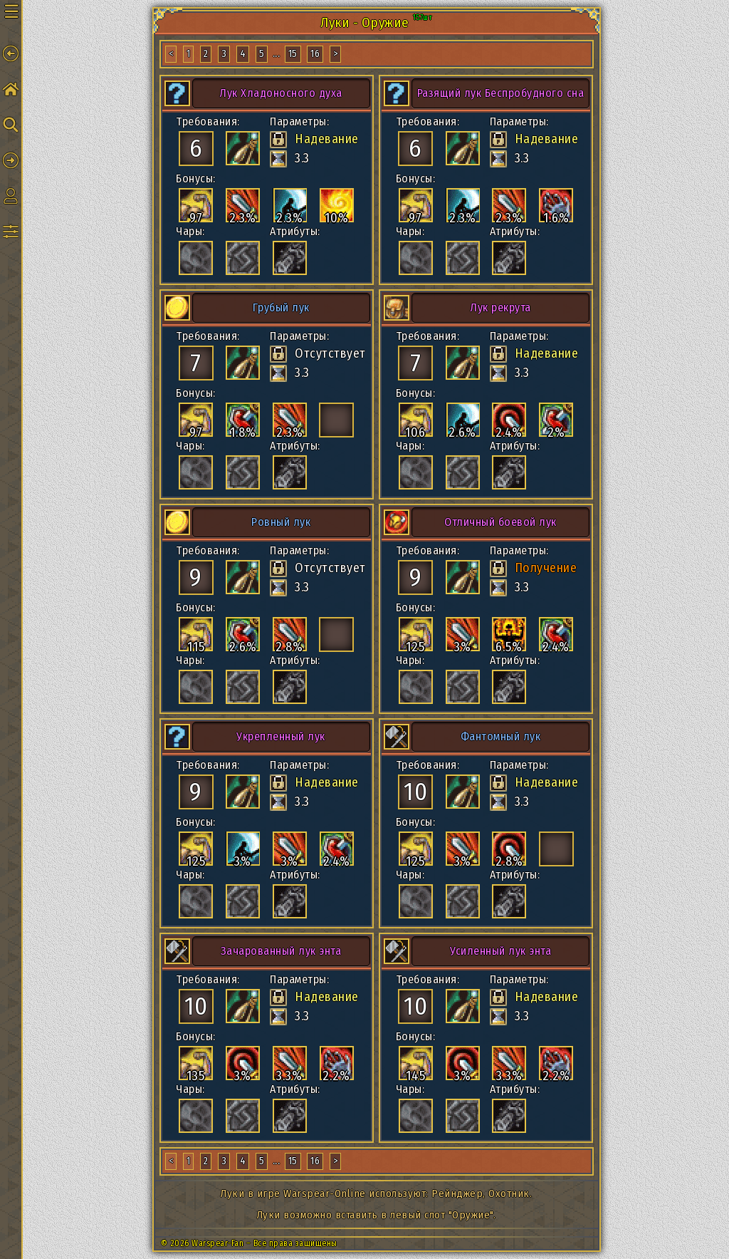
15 (293, 54)
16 (315, 54)
